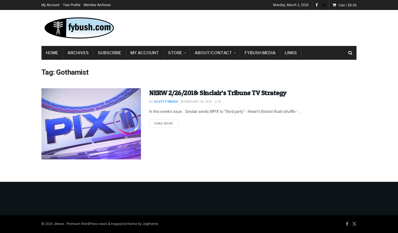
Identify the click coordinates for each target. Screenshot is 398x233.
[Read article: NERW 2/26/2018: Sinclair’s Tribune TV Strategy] (91, 123)
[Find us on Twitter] (354, 224)
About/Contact (213, 52)
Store (175, 52)
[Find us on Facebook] (347, 224)
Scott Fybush (166, 101)
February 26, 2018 (196, 101)
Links (291, 52)
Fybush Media (260, 52)
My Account (50, 4)
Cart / (348, 5)
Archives (78, 52)
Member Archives (97, 4)
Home (52, 52)
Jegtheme (150, 223)
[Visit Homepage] (78, 28)
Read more (166, 123)
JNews (59, 223)
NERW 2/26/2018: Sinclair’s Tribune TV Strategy (218, 93)
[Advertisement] (256, 26)
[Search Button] (350, 53)
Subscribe (109, 52)
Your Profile (71, 4)
